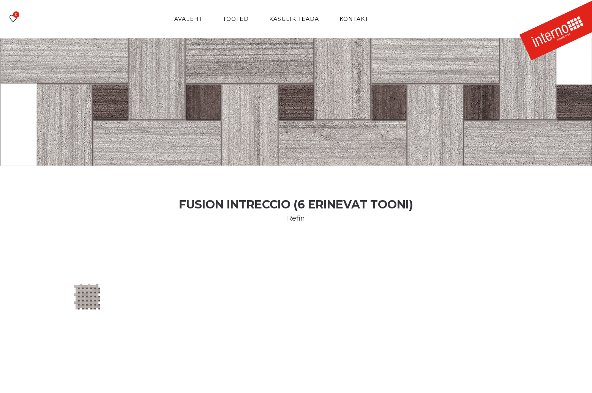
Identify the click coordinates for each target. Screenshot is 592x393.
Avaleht (188, 19)
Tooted (236, 19)
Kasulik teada (294, 19)
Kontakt (353, 19)
